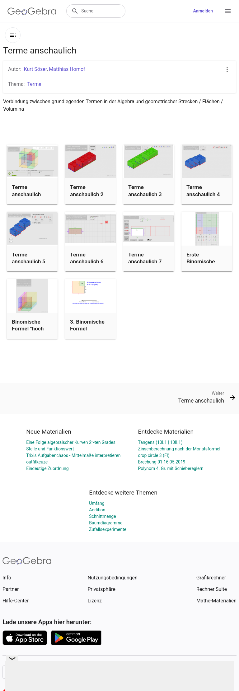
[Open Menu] (228, 11)
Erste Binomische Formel (200, 261)
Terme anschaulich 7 (145, 258)
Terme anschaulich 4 (203, 190)
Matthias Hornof (67, 69)
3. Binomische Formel (87, 325)
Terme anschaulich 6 (87, 258)
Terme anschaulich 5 (28, 258)
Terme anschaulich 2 (87, 190)
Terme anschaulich (26, 190)
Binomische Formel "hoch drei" (28, 329)
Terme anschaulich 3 (145, 190)
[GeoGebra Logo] (31, 11)
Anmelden (203, 10)
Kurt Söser (35, 69)
